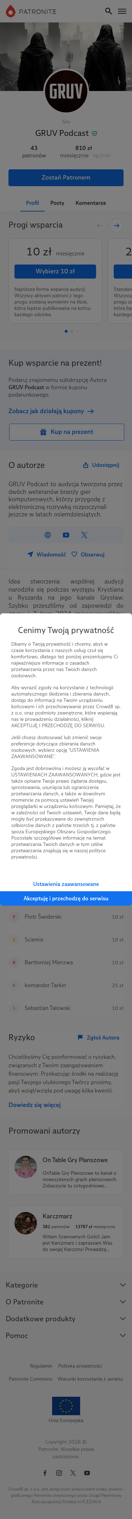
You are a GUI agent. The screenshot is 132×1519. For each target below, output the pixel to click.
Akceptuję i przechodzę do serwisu (66, 898)
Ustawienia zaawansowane (66, 884)
